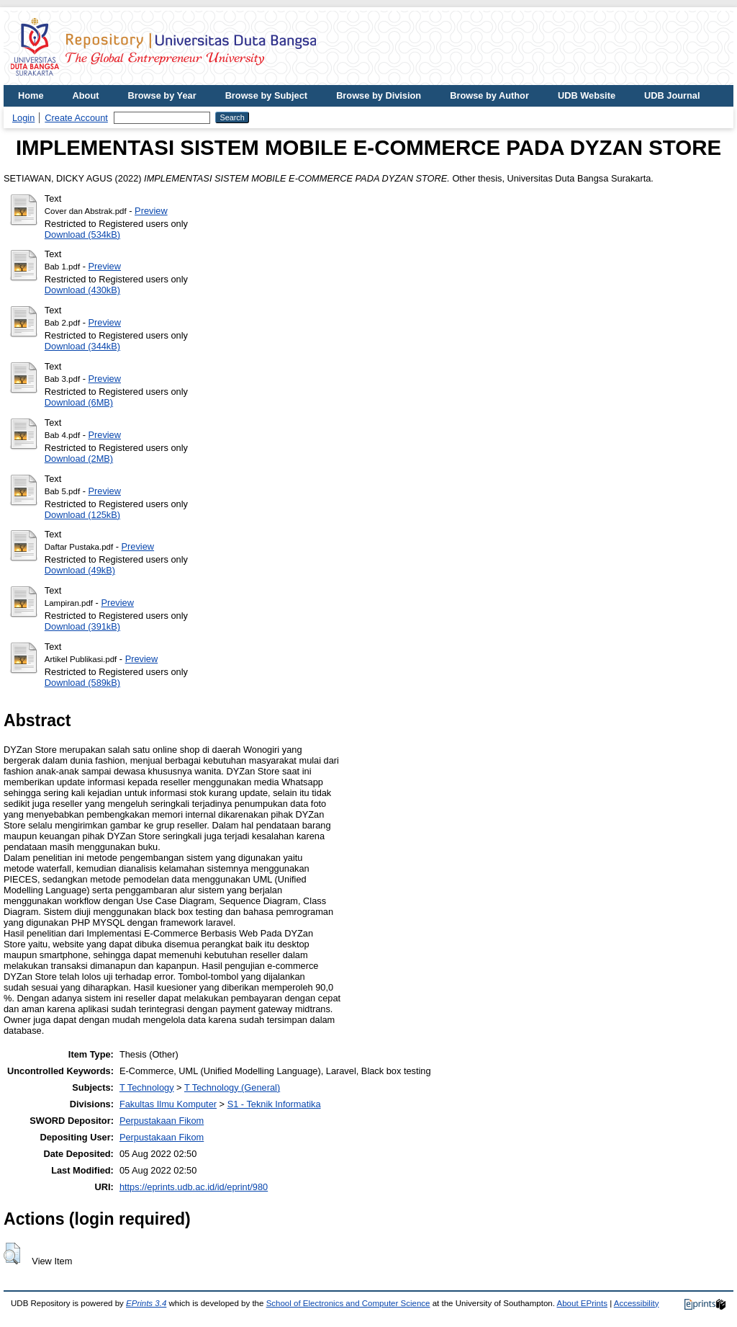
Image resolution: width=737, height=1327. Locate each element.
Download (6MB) (79, 402)
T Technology (146, 1087)
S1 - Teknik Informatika (274, 1104)
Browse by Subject (266, 95)
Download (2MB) (79, 458)
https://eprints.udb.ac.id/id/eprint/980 (193, 1186)
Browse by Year (162, 95)
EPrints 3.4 (146, 1303)
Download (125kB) (82, 514)
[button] (12, 1253)
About (86, 95)
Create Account (76, 117)
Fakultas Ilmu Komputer (168, 1104)
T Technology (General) (232, 1087)
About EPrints (582, 1303)
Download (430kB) (82, 290)
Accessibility (636, 1303)
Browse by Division (378, 95)
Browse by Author (489, 95)
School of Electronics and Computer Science (348, 1303)
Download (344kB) (82, 346)
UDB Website (586, 95)
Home (31, 95)
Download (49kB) (80, 570)
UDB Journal (672, 95)
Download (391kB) (82, 626)
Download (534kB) (82, 234)
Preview (151, 210)
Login (23, 117)
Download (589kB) (82, 682)
